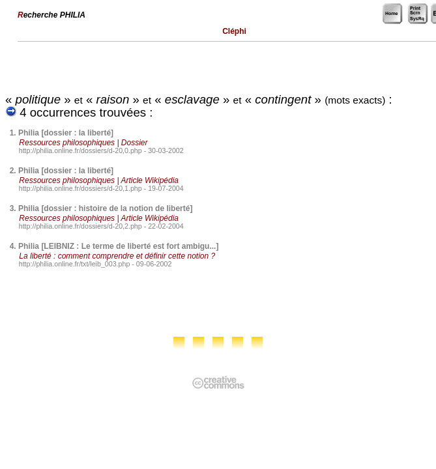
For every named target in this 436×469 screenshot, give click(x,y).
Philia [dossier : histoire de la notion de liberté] (105, 208)
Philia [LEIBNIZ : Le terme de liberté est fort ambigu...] (118, 246)
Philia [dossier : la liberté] (65, 132)
